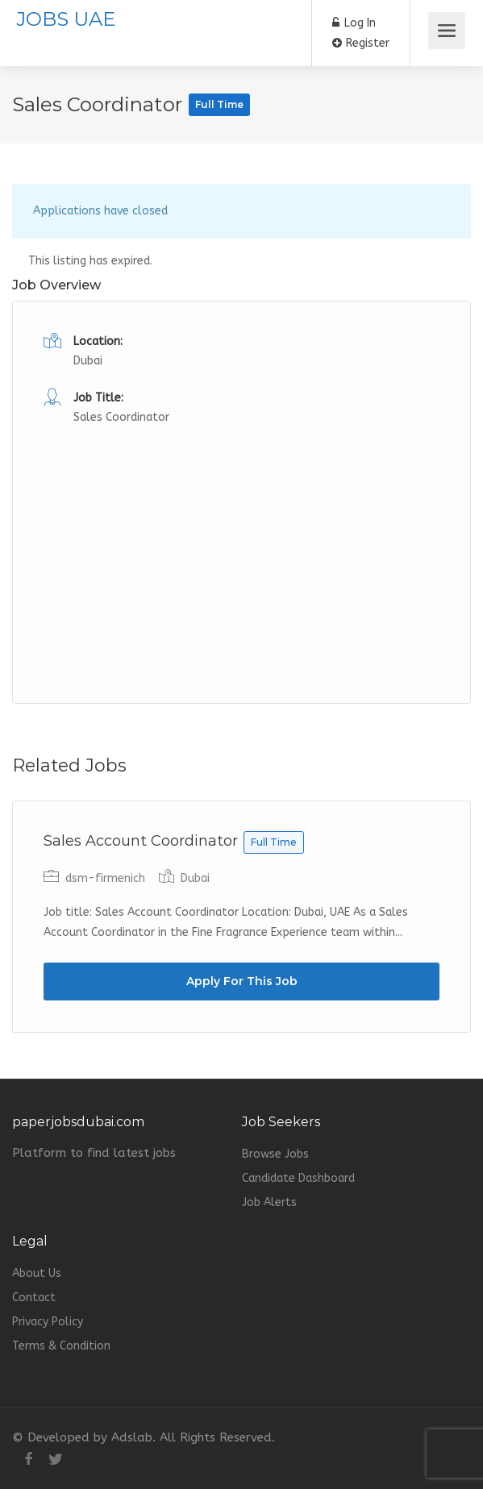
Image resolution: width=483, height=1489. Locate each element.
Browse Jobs (275, 1154)
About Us (36, 1273)
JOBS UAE (65, 19)
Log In (354, 23)
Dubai (87, 361)
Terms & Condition (61, 1346)
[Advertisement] (241, 541)
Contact (34, 1297)
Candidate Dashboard (298, 1178)
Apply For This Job (242, 981)
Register (360, 43)
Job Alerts (269, 1202)
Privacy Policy (47, 1322)
